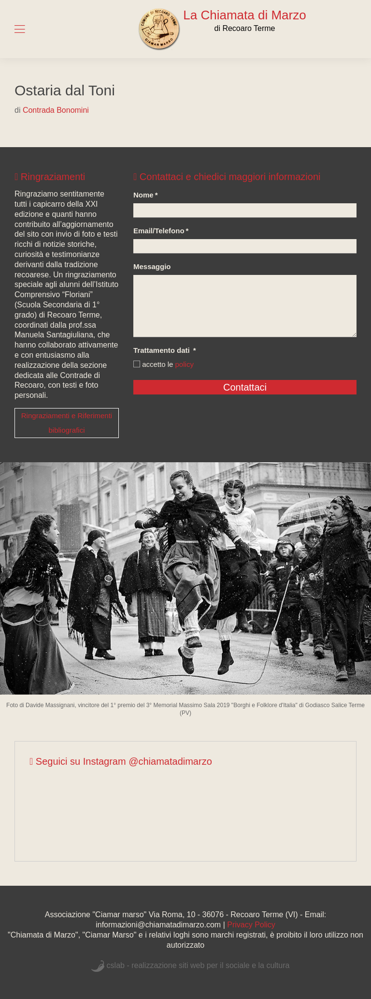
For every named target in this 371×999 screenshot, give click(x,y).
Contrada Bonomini (56, 110)
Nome (145, 195)
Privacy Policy (251, 925)
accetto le (163, 364)
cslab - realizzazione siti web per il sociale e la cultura (198, 965)
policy (184, 364)
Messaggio (152, 266)
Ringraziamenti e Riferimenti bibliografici (66, 422)
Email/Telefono (160, 231)
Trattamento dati (164, 350)
